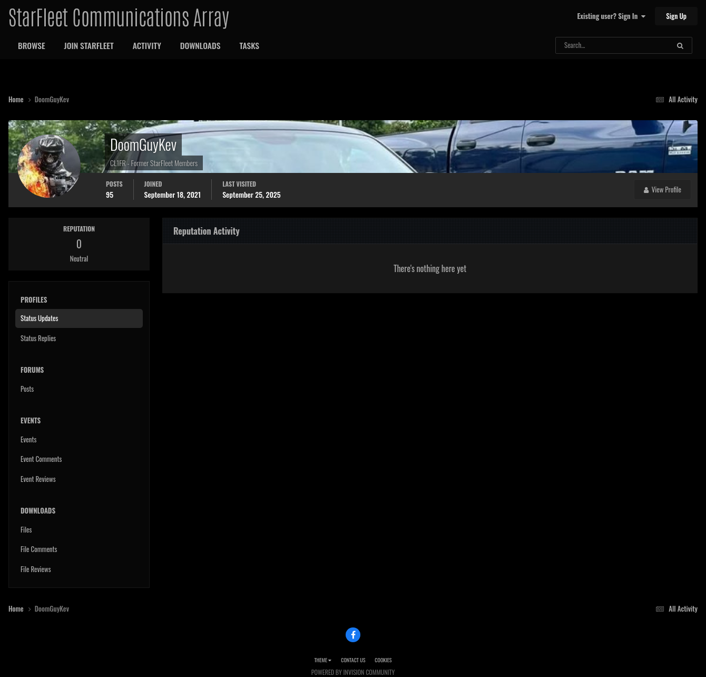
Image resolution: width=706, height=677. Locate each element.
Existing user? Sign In (611, 16)
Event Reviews (38, 478)
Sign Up (676, 16)
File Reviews (36, 569)
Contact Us (353, 660)
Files (26, 529)
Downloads (200, 45)
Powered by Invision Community (353, 672)
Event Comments (41, 458)
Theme (322, 660)
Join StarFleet (89, 45)
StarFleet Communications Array (118, 16)
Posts (27, 388)
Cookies (383, 660)
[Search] (584, 45)
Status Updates (39, 318)
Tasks (249, 45)
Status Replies (38, 338)
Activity (147, 45)
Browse (31, 45)
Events (28, 439)
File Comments (39, 549)
